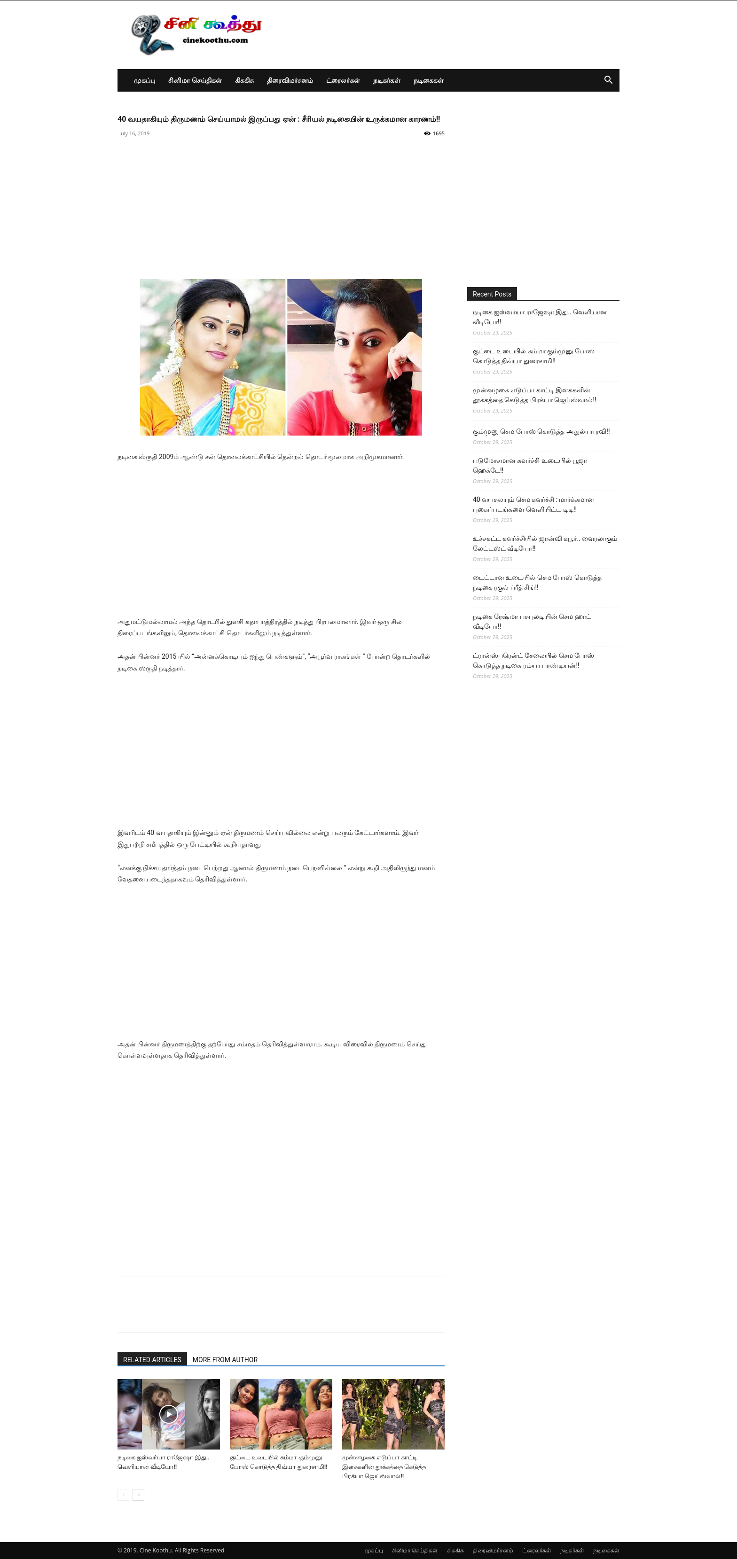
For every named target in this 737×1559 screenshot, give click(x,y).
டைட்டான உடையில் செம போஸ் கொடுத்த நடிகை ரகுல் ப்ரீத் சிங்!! (537, 582)
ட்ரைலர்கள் (343, 80)
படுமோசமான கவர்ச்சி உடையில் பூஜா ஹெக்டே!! (530, 465)
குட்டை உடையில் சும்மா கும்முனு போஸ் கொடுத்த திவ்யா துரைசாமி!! (534, 356)
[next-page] (138, 1495)
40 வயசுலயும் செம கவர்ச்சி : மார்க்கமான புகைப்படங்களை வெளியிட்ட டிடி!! (534, 504)
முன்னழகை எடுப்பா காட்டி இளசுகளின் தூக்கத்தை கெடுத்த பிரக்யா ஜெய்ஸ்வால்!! (384, 1467)
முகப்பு (144, 80)
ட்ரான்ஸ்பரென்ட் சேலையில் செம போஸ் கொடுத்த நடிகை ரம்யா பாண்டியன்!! (533, 660)
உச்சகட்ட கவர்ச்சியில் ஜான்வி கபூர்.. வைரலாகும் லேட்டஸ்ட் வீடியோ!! (545, 543)
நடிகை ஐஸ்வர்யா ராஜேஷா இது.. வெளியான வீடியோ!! (540, 317)
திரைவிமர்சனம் (290, 80)
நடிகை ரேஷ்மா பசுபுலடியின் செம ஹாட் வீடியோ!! (532, 621)
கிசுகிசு (244, 80)
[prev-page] (123, 1495)
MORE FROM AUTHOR (225, 1360)
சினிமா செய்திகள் (195, 80)
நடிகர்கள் (386, 80)
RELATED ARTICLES (152, 1360)
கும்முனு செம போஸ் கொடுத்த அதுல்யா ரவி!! (541, 431)
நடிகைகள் (429, 80)
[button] (608, 81)
